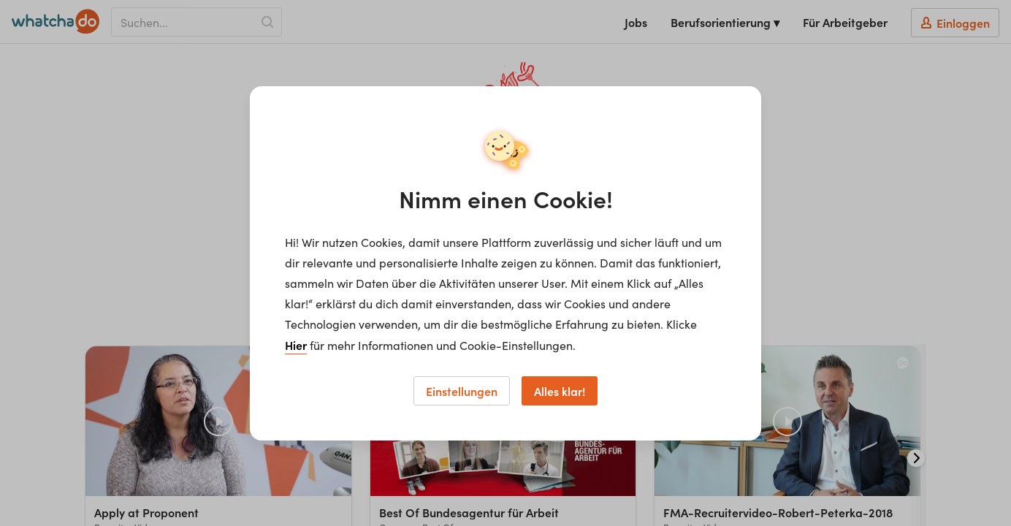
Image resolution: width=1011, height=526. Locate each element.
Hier (296, 345)
